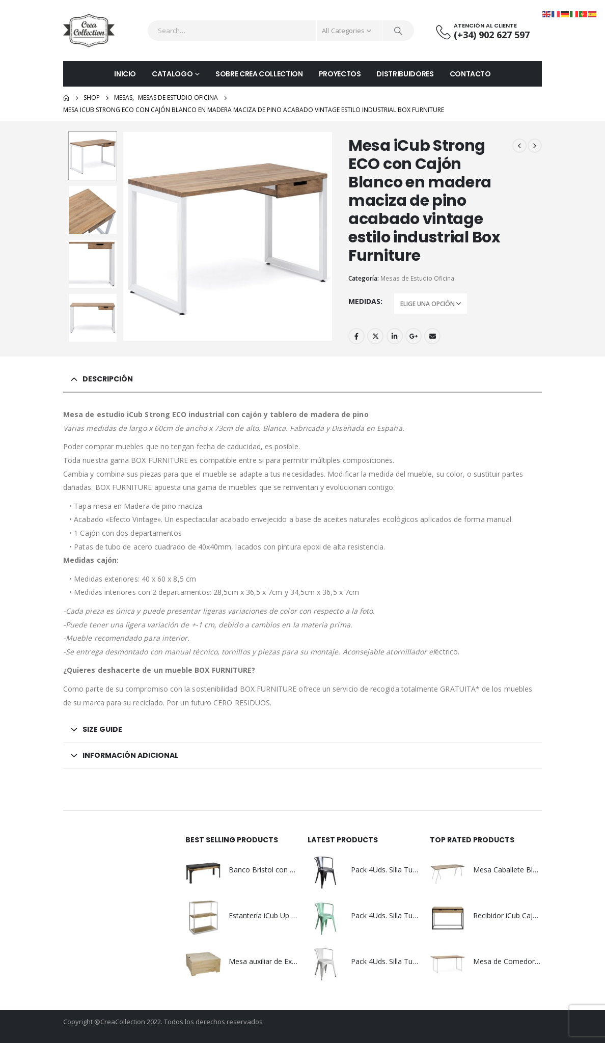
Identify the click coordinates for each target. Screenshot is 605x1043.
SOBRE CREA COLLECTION (259, 74)
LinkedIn (395, 336)
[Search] (398, 30)
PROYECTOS (340, 74)
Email (432, 336)
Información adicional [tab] (130, 755)
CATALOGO (172, 74)
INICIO (125, 74)
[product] (203, 872)
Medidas (364, 301)
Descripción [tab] (107, 379)
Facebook (356, 336)
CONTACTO (470, 74)
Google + (413, 336)
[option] (93, 156)
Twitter (375, 336)
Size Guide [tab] (102, 729)
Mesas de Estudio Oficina (417, 278)
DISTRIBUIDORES (404, 74)
